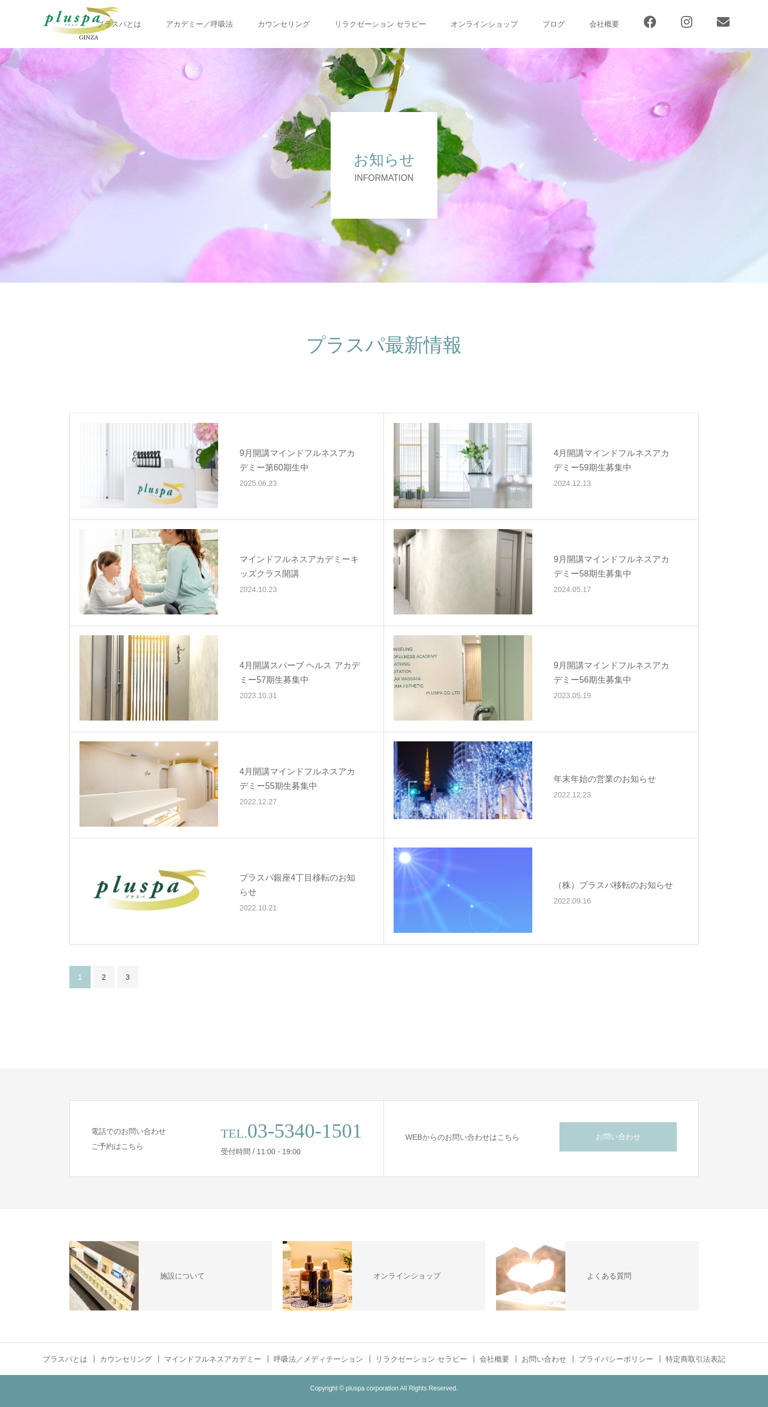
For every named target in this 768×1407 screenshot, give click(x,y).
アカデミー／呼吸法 (199, 24)
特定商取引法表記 (695, 1359)
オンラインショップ (484, 24)
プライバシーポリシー (616, 1359)
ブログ (553, 24)
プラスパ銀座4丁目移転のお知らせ (297, 885)
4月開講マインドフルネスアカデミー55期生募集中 (297, 778)
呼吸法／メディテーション (318, 1359)
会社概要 (604, 24)
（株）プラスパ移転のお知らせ (613, 884)
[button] (149, 465)
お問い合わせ (618, 1136)
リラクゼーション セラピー (380, 24)
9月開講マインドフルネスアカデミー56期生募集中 (611, 672)
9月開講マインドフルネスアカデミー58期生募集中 (611, 566)
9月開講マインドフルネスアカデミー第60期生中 (297, 460)
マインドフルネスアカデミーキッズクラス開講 (299, 566)
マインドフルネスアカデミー (212, 1359)
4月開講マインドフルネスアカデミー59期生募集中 (611, 460)
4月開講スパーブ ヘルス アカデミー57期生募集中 (299, 672)
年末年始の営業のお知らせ (605, 778)
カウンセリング (284, 24)
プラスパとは (119, 24)
